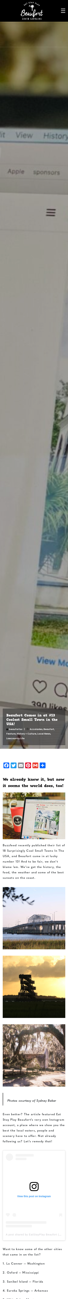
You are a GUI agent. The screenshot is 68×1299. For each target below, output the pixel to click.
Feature (11, 733)
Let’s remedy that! (38, 1141)
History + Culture (26, 733)
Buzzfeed (10, 845)
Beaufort (49, 729)
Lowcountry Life (15, 738)
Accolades (36, 729)
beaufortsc (15, 729)
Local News (43, 733)
